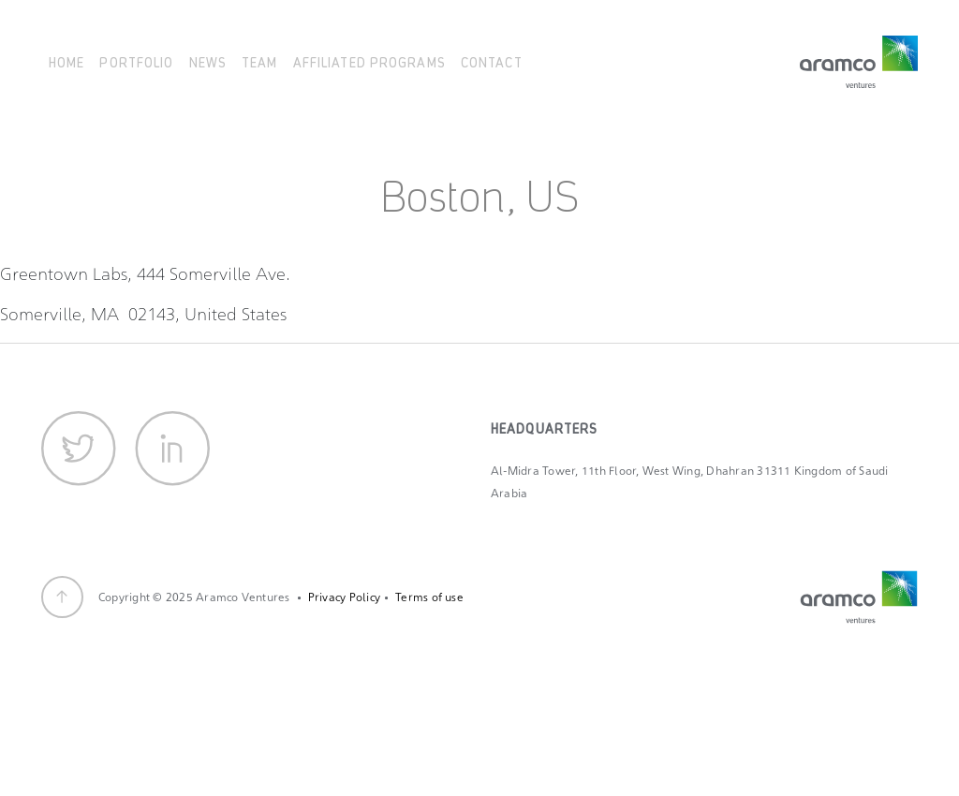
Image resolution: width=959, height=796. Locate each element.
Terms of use (429, 597)
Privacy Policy (344, 597)
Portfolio (136, 61)
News (208, 61)
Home (66, 61)
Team (259, 61)
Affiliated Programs (369, 61)
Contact (492, 61)
